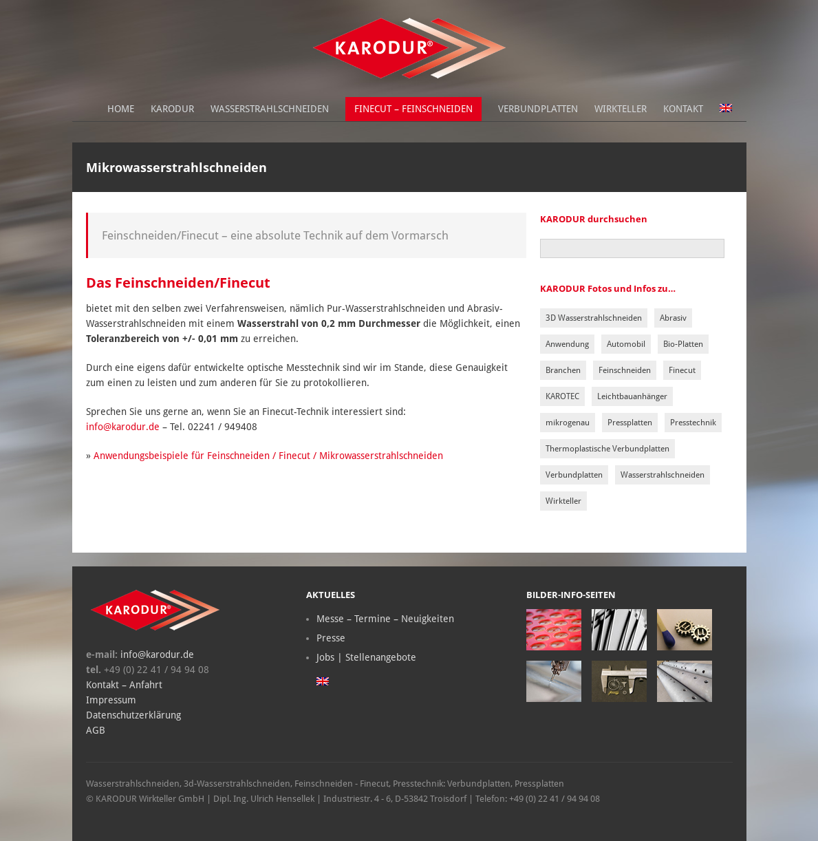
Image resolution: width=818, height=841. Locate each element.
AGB (95, 730)
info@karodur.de (123, 426)
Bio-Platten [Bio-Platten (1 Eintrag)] (683, 344)
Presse (330, 637)
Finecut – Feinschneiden (413, 108)
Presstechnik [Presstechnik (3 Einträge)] (693, 422)
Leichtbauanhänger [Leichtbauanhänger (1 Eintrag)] (632, 396)
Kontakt (683, 108)
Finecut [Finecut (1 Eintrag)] (682, 370)
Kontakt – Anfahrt (124, 684)
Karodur (172, 108)
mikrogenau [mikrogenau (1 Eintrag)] (568, 422)
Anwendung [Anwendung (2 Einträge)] (567, 344)
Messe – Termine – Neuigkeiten (385, 618)
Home (120, 108)
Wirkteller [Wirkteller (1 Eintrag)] (563, 501)
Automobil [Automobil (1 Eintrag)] (626, 344)
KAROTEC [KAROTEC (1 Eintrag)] (562, 396)
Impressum (111, 699)
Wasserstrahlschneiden (270, 108)
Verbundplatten (538, 108)
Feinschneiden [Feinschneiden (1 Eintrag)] (625, 370)
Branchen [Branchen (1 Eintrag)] (563, 370)
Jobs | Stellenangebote (366, 657)
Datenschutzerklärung (133, 715)
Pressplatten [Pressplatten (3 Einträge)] (629, 422)
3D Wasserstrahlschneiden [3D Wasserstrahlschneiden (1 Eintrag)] (594, 318)
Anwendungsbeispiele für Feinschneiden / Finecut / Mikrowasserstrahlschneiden (268, 455)
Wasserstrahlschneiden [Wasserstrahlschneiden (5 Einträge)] (662, 475)
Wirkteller (620, 108)
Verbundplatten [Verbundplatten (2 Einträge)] (574, 475)
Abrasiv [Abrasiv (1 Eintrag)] (673, 318)
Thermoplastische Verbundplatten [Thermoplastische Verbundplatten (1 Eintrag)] (607, 449)
